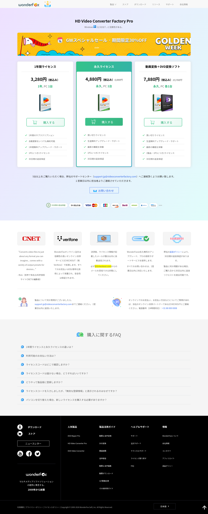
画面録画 (102, 451)
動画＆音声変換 (105, 436)
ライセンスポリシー (52, 507)
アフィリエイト (168, 458)
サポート (134, 436)
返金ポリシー (176, 251)
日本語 (163, 506)
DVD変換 (102, 443)
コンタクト (166, 451)
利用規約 (20, 507)
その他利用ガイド (106, 488)
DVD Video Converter (76, 451)
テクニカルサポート (138, 451)
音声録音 (102, 458)
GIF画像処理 (104, 481)
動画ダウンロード (106, 473)
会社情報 (165, 443)
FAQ (132, 466)
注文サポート (136, 443)
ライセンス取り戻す (138, 458)
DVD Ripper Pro (74, 436)
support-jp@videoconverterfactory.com (115, 176)
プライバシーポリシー (34, 507)
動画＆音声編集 (105, 466)
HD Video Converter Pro (77, 443)
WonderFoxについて (170, 436)
